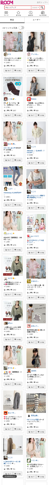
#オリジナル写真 (33, 420)
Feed (6, 13)
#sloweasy (7, 193)
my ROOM (43, 13)
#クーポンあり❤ (9, 148)
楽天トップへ (42, 2)
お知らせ (31, 13)
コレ (9, 70)
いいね (19, 70)
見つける (18, 13)
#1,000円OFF (16, 193)
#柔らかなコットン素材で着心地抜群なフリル (36, 196)
